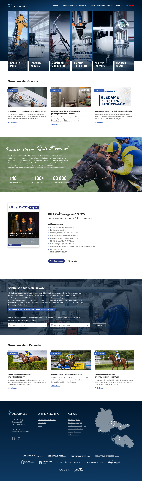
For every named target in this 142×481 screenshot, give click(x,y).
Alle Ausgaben (73, 261)
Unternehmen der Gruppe (47, 420)
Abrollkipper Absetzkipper (77, 426)
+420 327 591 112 (17, 429)
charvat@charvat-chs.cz (20, 431)
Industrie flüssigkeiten (75, 429)
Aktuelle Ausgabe (56, 261)
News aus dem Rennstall (25, 345)
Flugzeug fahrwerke (74, 432)
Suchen (99, 325)
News (40, 426)
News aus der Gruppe (23, 81)
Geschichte (42, 423)
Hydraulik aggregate (75, 423)
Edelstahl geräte (73, 435)
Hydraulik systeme (74, 420)
